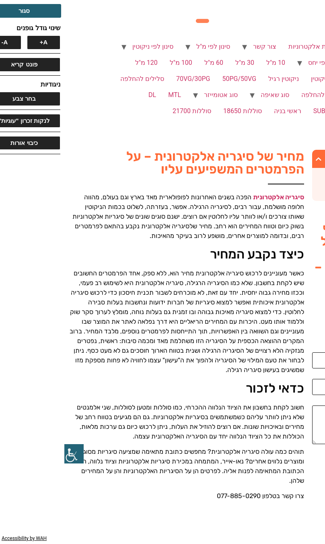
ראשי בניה (223, 111)
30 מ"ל (180, 62)
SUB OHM (263, 111)
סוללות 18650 (178, 111)
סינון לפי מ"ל (149, 46)
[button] (254, 159)
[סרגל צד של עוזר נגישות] (9, 453)
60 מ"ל (149, 62)
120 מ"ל (82, 62)
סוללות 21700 (127, 111)
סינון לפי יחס (260, 62)
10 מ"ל (211, 62)
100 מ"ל (116, 62)
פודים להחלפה (257, 95)
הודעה (312, 402)
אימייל (313, 375)
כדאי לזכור (294, 189)
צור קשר (200, 46)
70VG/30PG (129, 79)
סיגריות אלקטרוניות (250, 46)
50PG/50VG (175, 79)
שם (317, 349)
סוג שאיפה (210, 95)
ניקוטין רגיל (219, 79)
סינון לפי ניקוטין (88, 46)
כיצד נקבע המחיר (286, 176)
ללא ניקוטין (262, 79)
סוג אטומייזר (156, 95)
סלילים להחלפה (78, 79)
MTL (110, 95)
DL (88, 95)
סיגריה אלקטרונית (214, 197)
